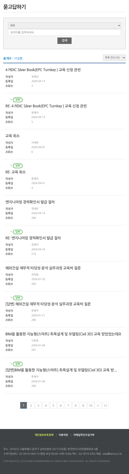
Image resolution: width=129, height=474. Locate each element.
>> (105, 405)
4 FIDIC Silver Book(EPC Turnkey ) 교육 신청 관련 (43, 70)
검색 (64, 40)
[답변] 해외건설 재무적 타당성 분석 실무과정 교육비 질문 (48, 304)
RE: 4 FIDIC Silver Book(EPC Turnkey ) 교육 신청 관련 (46, 106)
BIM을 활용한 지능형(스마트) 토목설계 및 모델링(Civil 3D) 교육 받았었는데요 (63, 334)
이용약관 (63, 435)
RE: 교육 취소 (15, 172)
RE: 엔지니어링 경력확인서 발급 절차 (33, 238)
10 (90, 405)
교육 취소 (12, 136)
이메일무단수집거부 (83, 435)
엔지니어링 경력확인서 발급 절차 (30, 202)
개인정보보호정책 (44, 435)
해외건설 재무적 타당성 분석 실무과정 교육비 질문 (43, 268)
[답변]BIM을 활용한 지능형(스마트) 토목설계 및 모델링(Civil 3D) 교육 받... (61, 370)
